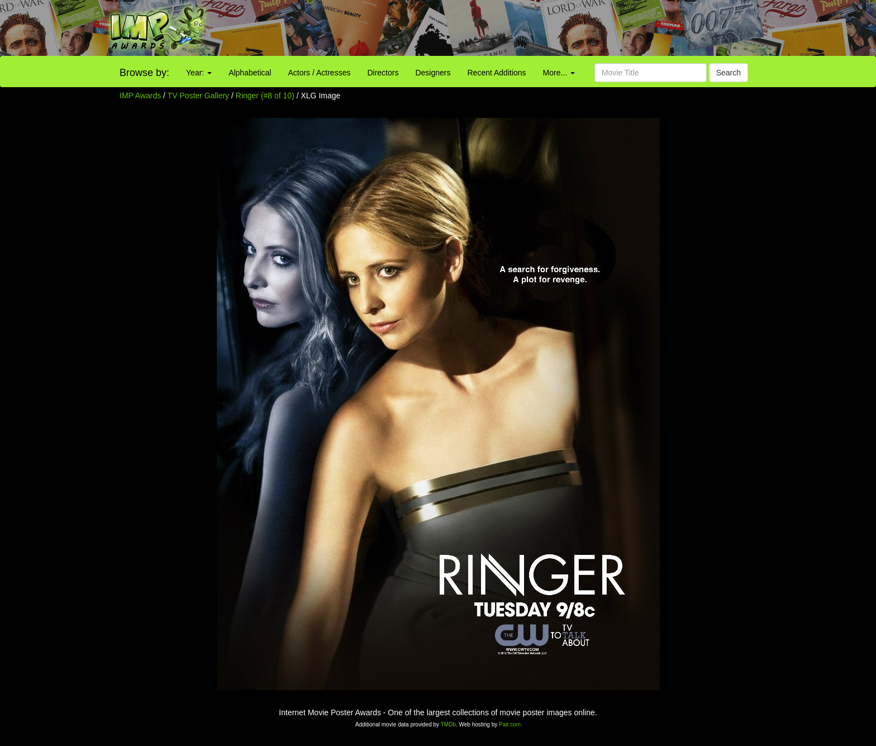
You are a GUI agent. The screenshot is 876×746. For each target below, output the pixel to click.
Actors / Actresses (319, 72)
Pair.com (510, 724)
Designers (432, 72)
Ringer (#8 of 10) (265, 95)
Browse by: (144, 72)
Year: (199, 72)
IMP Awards (140, 95)
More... (559, 72)
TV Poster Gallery (198, 95)
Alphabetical (249, 72)
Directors (382, 72)
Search (728, 72)
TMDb (448, 724)
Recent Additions (497, 72)
